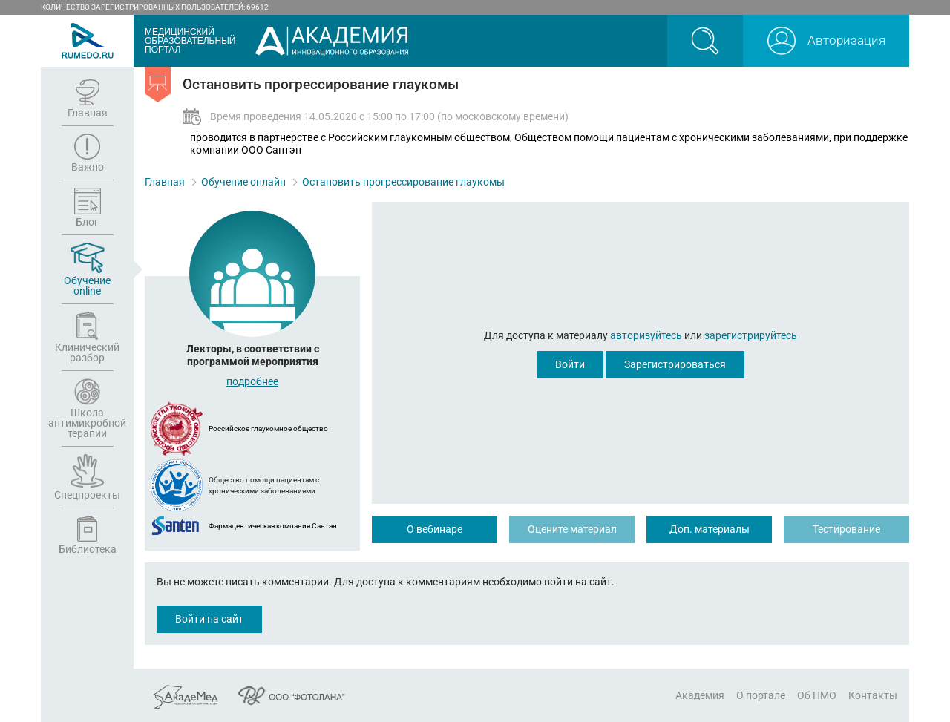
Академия (699, 695)
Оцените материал (572, 529)
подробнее (252, 381)
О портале (760, 695)
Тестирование (846, 529)
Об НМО (816, 695)
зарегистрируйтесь (750, 335)
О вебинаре (434, 529)
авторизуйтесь (646, 335)
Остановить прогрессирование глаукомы (403, 182)
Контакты (872, 695)
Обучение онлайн (243, 182)
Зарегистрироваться (675, 364)
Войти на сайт (209, 619)
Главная (165, 182)
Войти (570, 364)
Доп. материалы (709, 529)
